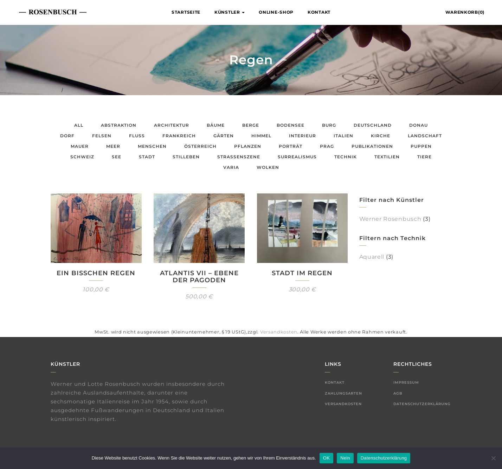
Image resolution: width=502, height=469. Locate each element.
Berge (250, 125)
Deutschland (373, 125)
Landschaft (425, 135)
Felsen (101, 135)
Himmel (261, 135)
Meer (113, 146)
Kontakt (319, 12)
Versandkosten (278, 332)
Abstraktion (118, 125)
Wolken (268, 167)
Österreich (200, 146)
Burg (329, 125)
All (78, 125)
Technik (345, 156)
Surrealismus (297, 156)
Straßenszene (238, 156)
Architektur (171, 125)
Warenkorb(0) (464, 12)
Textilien (387, 156)
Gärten (223, 135)
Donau (418, 125)
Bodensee (290, 125)
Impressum (406, 382)
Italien (343, 135)
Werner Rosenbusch (390, 219)
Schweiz (82, 156)
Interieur (302, 135)
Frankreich (179, 135)
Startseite (186, 12)
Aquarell (372, 256)
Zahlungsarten (343, 393)
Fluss (137, 135)
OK (326, 458)
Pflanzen (247, 146)
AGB (398, 393)
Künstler (229, 12)
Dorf (67, 135)
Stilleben (186, 156)
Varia (231, 167)
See (116, 156)
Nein (345, 458)
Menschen (152, 146)
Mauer (80, 146)
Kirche (380, 135)
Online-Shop (276, 12)
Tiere (424, 156)
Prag (327, 146)
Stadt (147, 156)
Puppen (421, 146)
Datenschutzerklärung (422, 404)
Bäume (216, 125)
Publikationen (372, 146)
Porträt (290, 146)
